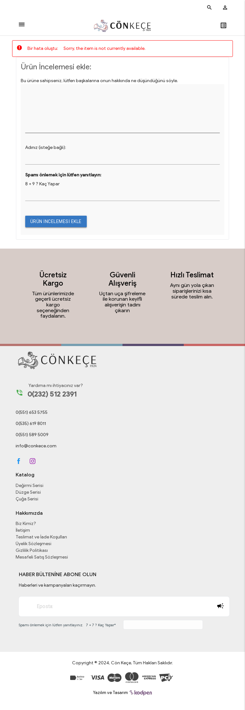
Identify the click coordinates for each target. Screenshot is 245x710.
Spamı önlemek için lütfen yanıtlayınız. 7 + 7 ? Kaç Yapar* (67, 625)
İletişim (23, 530)
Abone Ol (220, 606)
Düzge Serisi (28, 492)
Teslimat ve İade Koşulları (41, 537)
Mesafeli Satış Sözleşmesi (42, 557)
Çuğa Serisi (27, 499)
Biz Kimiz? (26, 523)
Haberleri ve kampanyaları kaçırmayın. (57, 585)
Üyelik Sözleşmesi (33, 543)
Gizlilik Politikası (32, 550)
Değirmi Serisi (29, 485)
